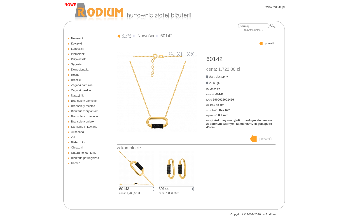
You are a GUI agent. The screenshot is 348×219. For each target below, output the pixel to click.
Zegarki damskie (82, 85)
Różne (75, 74)
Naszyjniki (77, 95)
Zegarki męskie (81, 90)
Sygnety (76, 64)
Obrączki (77, 147)
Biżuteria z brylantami (85, 111)
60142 (166, 35)
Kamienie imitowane (84, 126)
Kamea (75, 163)
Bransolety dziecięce (84, 116)
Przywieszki (78, 59)
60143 (124, 189)
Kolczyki (76, 43)
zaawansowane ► (254, 29)
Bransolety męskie (83, 106)
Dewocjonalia (80, 69)
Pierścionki (78, 54)
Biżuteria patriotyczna (85, 158)
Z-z (73, 137)
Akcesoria (77, 132)
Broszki (76, 80)
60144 (164, 189)
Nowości (77, 38)
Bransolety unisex (82, 121)
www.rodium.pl (275, 7)
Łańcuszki (77, 48)
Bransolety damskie (84, 100)
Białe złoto (78, 142)
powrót (269, 43)
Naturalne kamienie (83, 152)
